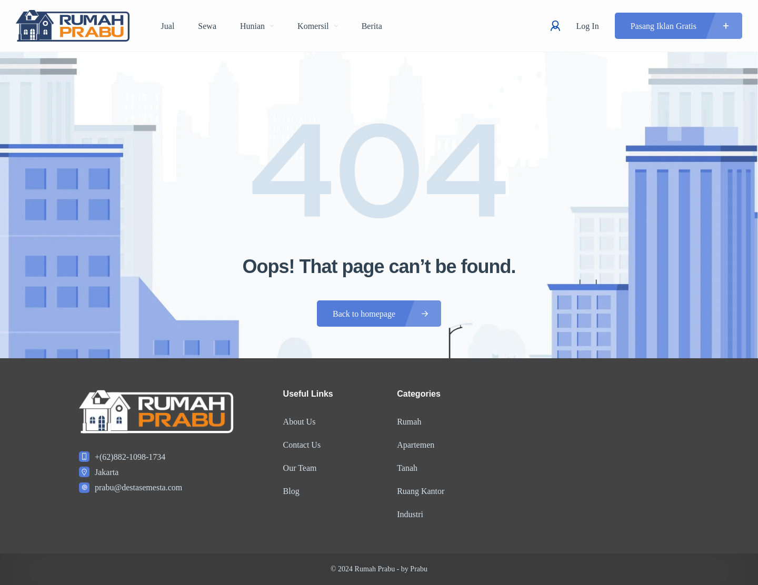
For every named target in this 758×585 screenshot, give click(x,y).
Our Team (300, 467)
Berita (372, 26)
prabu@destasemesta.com (138, 487)
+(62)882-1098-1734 (130, 456)
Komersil (317, 26)
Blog (291, 491)
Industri (410, 514)
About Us (299, 421)
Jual (168, 26)
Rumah (409, 421)
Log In (587, 26)
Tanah (407, 467)
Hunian (257, 26)
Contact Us (302, 444)
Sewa (207, 26)
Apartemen (415, 444)
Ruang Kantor (420, 491)
